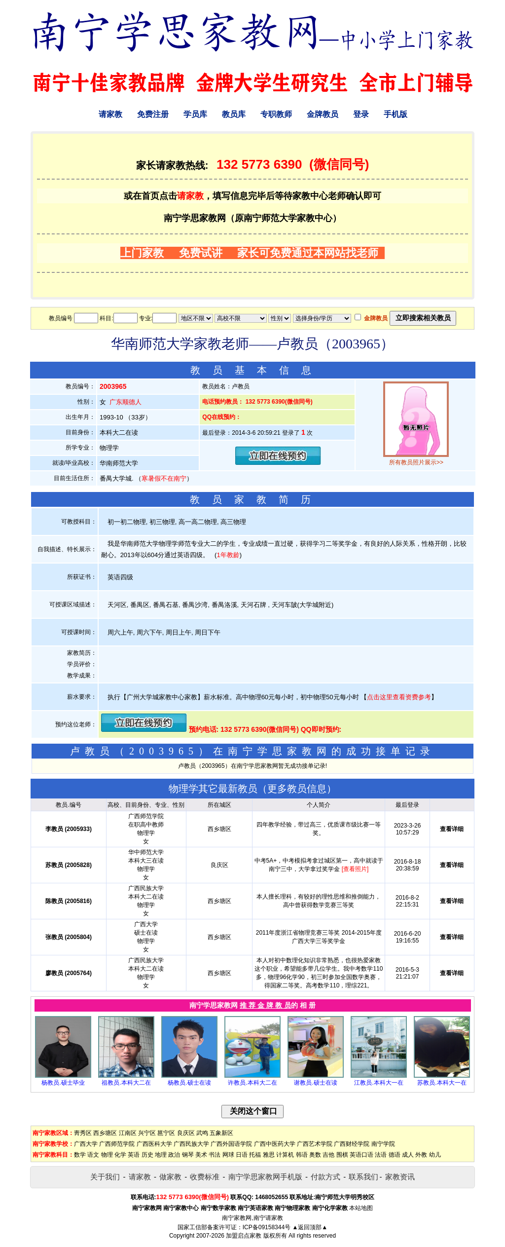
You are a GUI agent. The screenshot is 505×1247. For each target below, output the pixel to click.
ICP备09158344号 (266, 1227)
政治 (174, 1154)
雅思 (269, 1154)
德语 (394, 1154)
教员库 (234, 114)
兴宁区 (147, 1133)
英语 (134, 1154)
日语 (242, 1154)
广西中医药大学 (274, 1143)
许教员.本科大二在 (252, 1082)
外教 (421, 1154)
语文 (93, 1154)
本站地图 (361, 1208)
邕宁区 (166, 1133)
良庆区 (186, 1133)
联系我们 (363, 1176)
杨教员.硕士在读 (189, 1082)
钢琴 (188, 1154)
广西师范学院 (117, 1143)
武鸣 (202, 1133)
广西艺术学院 (314, 1143)
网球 (228, 1154)
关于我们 (105, 1176)
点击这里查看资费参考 (399, 697)
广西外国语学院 (231, 1143)
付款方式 (325, 1176)
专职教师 (276, 114)
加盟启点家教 (243, 1235)
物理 (107, 1154)
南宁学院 (383, 1143)
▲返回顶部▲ (309, 1227)
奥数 (315, 1154)
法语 (381, 1154)
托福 (255, 1154)
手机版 (395, 114)
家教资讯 (400, 1176)
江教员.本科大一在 (378, 1082)
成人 (408, 1154)
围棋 (342, 1154)
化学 (120, 1154)
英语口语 (361, 1154)
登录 (361, 114)
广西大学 (86, 1143)
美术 (201, 1154)
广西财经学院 (351, 1143)
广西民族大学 (191, 1143)
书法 (214, 1154)
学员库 (195, 114)
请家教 (110, 114)
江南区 (128, 1133)
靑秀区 (83, 1133)
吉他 (328, 1154)
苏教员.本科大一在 (441, 1082)
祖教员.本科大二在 (126, 1082)
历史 (147, 1154)
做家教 (170, 1176)
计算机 (285, 1154)
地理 (161, 1154)
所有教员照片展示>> (416, 462)
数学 (80, 1154)
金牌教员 (322, 114)
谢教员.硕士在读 (315, 1082)
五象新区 (221, 1133)
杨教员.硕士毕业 (62, 1082)
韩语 (302, 1154)
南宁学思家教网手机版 (265, 1176)
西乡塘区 (105, 1133)
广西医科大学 (154, 1143)
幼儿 (435, 1154)
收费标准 (204, 1176)
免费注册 (153, 114)
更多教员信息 (296, 788)
